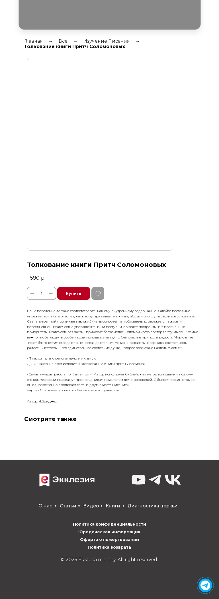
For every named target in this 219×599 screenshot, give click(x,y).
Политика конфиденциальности (109, 524)
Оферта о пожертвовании (109, 539)
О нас (45, 506)
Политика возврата (109, 547)
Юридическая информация (109, 531)
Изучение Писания (106, 41)
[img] (205, 585)
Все (63, 41)
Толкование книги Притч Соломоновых (74, 46)
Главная (33, 41)
